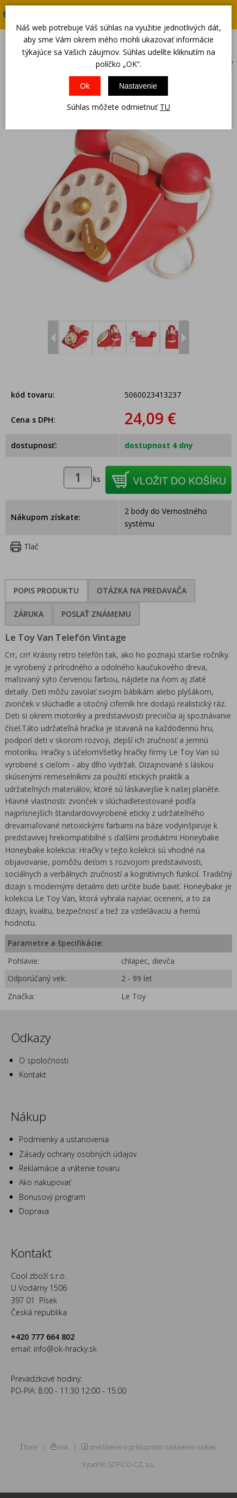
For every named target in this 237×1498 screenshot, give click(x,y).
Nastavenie (138, 86)
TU (165, 107)
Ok (85, 86)
